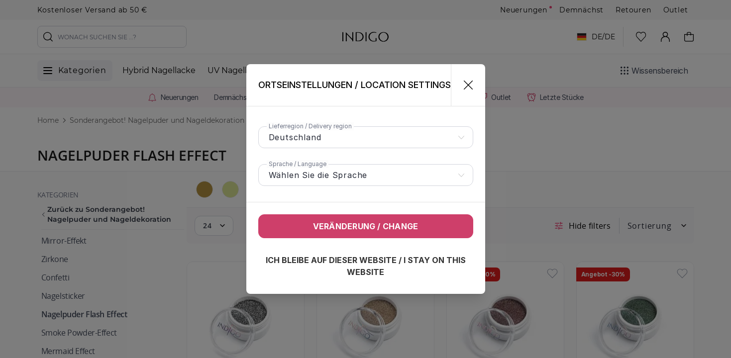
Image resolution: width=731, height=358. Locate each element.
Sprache (297, 164)
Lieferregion (310, 126)
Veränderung (365, 226)
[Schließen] (464, 85)
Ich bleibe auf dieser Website (366, 266)
